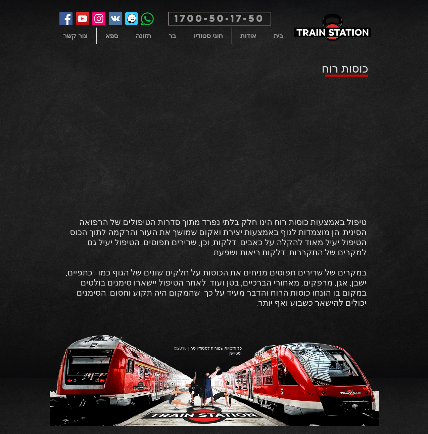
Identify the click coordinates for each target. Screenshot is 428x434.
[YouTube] (82, 18)
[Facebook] (66, 18)
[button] (219, 19)
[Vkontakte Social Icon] (115, 18)
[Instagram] (98, 18)
